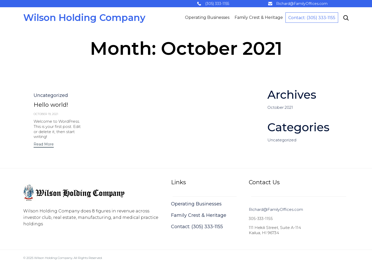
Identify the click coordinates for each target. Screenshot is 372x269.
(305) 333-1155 (217, 3)
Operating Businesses (207, 17)
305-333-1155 (261, 218)
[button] (44, 145)
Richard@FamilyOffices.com (302, 3)
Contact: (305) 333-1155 (311, 17)
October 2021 (280, 107)
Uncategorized (51, 95)
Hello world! (51, 104)
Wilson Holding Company (84, 17)
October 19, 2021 (46, 114)
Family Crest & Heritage (259, 17)
